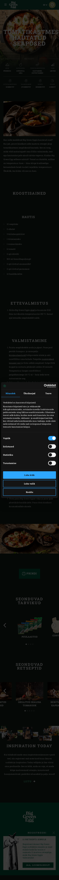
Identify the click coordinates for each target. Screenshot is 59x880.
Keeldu (29, 492)
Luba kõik (29, 475)
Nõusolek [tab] (10, 393)
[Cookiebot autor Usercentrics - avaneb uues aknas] (44, 386)
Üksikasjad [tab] (29, 393)
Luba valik (29, 483)
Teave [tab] (48, 393)
